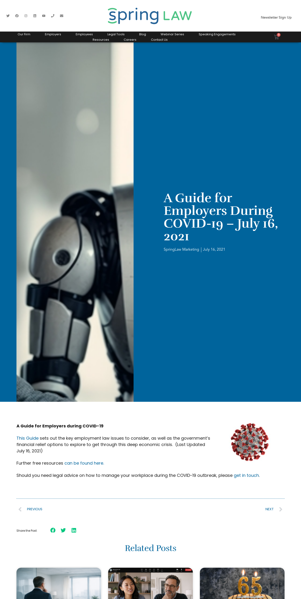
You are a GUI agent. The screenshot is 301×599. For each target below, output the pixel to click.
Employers (53, 34)
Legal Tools (116, 34)
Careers (130, 39)
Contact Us (159, 39)
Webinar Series (172, 34)
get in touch (246, 475)
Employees (84, 34)
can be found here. (84, 463)
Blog (142, 34)
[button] (53, 530)
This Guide (27, 438)
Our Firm (24, 34)
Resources (101, 39)
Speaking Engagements (217, 34)
